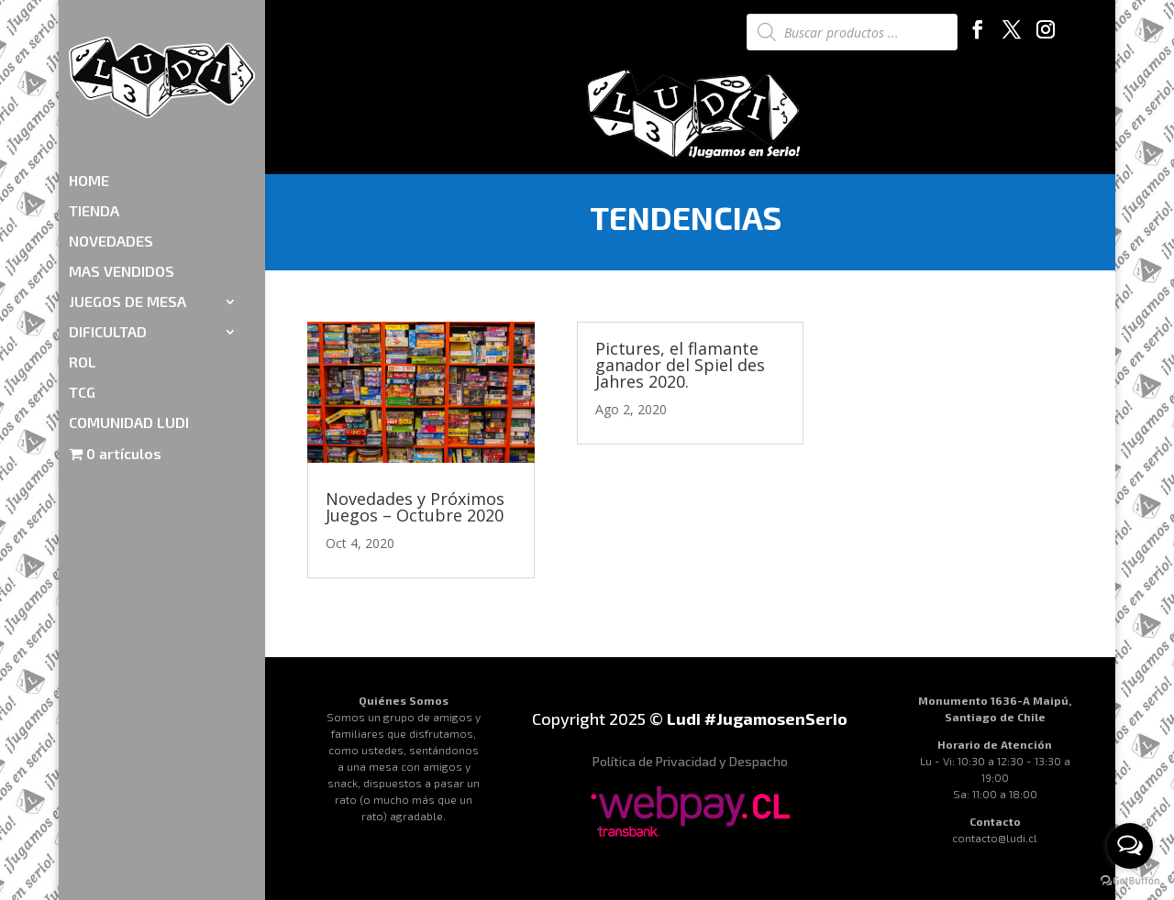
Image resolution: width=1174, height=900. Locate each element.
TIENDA (94, 104)
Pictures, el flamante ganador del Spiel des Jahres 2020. (680, 364)
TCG (82, 286)
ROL (82, 255)
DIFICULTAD (108, 225)
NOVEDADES (111, 134)
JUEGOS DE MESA (127, 195)
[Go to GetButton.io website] (1130, 881)
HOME (89, 74)
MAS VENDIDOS (121, 165)
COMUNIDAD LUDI (129, 316)
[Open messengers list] (1130, 846)
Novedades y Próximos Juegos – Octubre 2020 (415, 507)
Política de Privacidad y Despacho (690, 761)
